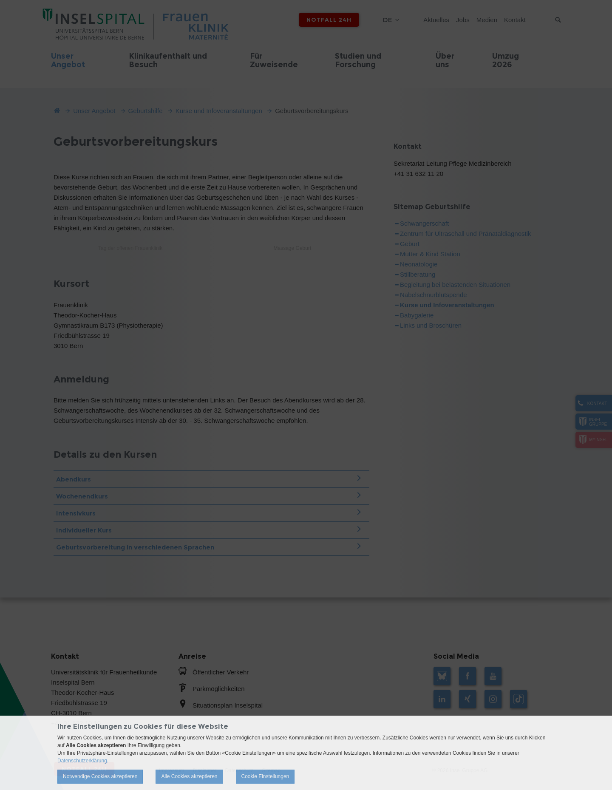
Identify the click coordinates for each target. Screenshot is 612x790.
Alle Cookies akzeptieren (189, 776)
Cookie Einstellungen (265, 776)
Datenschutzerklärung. (82, 761)
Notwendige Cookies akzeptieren (100, 776)
